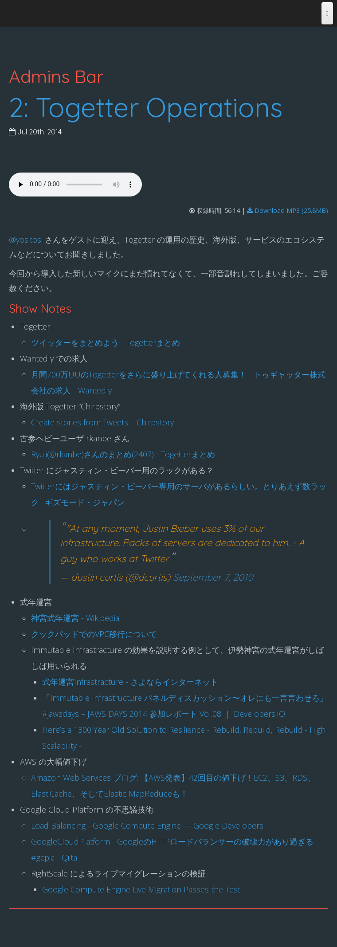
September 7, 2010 (213, 577)
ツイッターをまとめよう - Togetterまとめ (105, 342)
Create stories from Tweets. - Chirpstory (102, 422)
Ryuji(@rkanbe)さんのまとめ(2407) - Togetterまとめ (123, 454)
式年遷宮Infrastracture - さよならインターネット (130, 681)
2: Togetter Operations (145, 107)
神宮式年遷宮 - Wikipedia (75, 618)
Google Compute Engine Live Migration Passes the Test (141, 889)
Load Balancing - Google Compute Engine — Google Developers (147, 825)
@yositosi (26, 239)
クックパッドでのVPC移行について (94, 634)
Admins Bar (56, 76)
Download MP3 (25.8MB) (287, 210)
